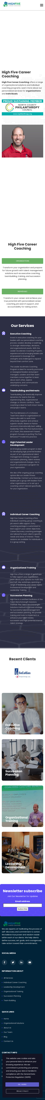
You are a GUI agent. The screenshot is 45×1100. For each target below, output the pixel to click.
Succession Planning (13, 773)
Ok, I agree (22, 1084)
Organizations (22, 261)
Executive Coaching (12, 726)
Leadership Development (15, 865)
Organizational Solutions (14, 1023)
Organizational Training (16, 819)
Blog (5, 1037)
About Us (7, 1028)
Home (6, 1019)
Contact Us (8, 1041)
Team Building (10, 1000)
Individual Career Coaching (15, 982)
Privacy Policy (23, 1091)
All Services (8, 978)
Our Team (8, 1032)
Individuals (22, 291)
